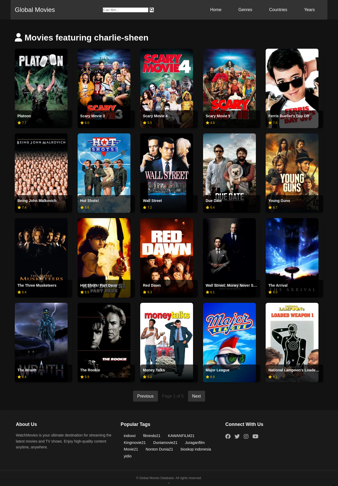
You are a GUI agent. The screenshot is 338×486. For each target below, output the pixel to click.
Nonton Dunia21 (159, 449)
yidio (128, 456)
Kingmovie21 (135, 442)
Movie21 (131, 449)
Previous (145, 396)
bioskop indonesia (196, 449)
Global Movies (35, 9)
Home (216, 9)
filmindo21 (152, 436)
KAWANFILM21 (181, 436)
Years (309, 9)
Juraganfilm (195, 442)
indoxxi (130, 436)
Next (196, 396)
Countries (278, 9)
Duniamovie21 (165, 442)
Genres (245, 9)
